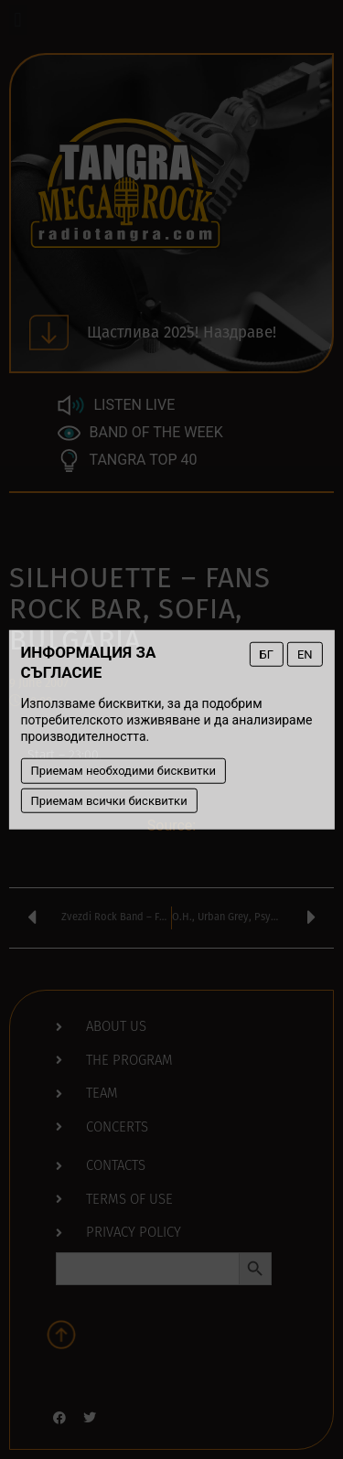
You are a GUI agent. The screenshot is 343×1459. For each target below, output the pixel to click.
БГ (266, 653)
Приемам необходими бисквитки (123, 771)
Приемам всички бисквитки (108, 800)
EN (305, 653)
